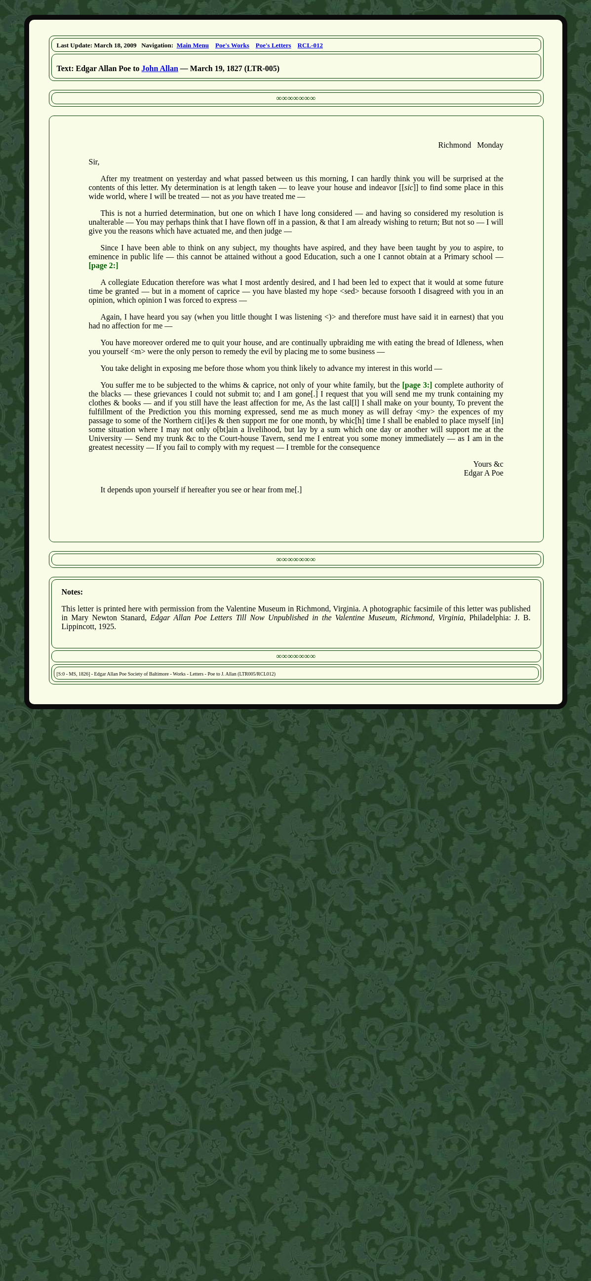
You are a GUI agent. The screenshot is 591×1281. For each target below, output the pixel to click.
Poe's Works (232, 45)
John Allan (160, 68)
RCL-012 (310, 45)
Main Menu (193, 45)
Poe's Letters (273, 45)
